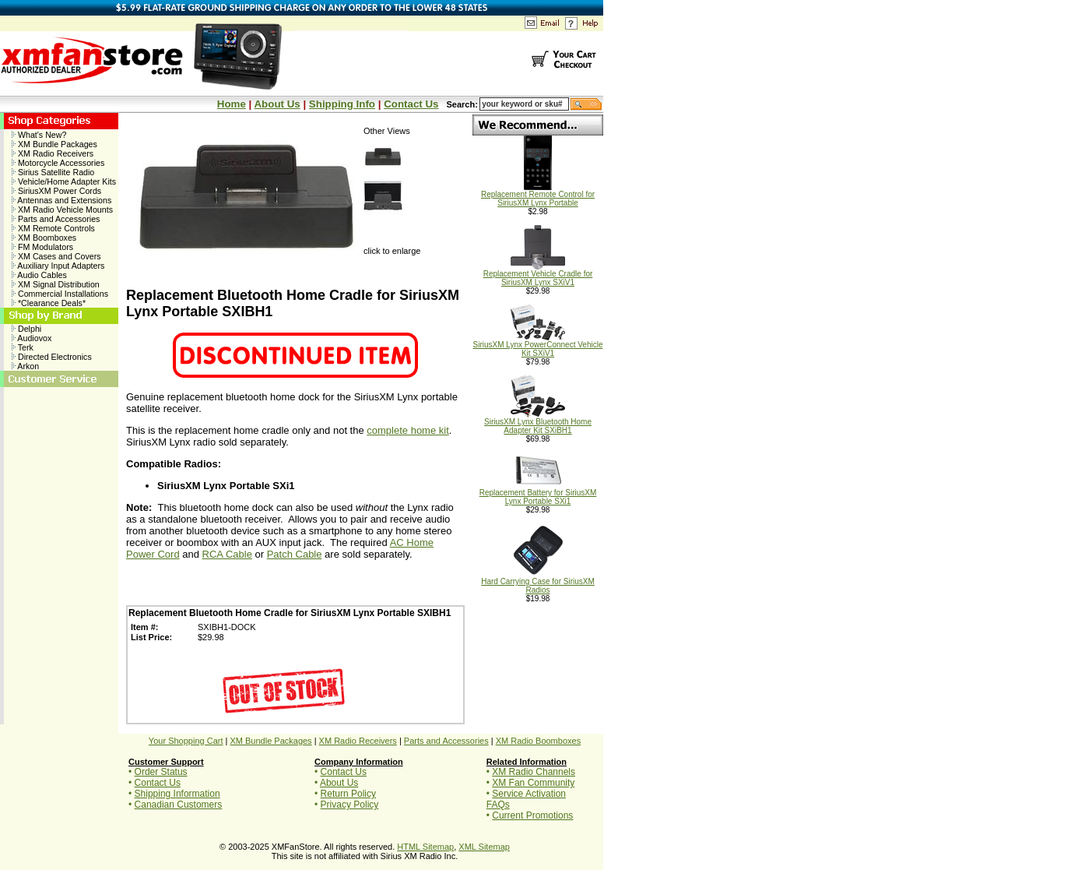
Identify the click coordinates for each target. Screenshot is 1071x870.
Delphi (26, 328)
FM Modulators (42, 247)
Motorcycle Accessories (58, 162)
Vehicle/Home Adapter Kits (64, 181)
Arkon (25, 366)
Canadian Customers (179, 804)
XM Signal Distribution (56, 284)
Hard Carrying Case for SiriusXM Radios (538, 582)
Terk (22, 347)
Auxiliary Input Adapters (58, 265)
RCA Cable (227, 554)
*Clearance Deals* (49, 303)
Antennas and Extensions (61, 200)
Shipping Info (342, 104)
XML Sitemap (484, 846)
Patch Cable (294, 554)
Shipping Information (177, 793)
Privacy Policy (350, 804)
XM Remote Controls (53, 228)
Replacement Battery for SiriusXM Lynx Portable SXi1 (538, 493)
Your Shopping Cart (186, 740)
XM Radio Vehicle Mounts (62, 209)
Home (231, 104)
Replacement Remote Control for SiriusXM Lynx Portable (538, 195)
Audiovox (31, 338)
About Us (277, 104)
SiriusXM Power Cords (56, 190)
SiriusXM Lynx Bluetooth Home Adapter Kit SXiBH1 (538, 422)
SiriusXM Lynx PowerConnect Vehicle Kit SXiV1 (538, 345)
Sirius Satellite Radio (53, 172)
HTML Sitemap (425, 846)
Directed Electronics (52, 356)
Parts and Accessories (56, 219)
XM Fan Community (533, 782)
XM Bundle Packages (54, 144)
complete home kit (408, 430)
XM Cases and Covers (56, 256)
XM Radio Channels (533, 771)
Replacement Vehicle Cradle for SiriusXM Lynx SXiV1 (538, 274)
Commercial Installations (60, 293)
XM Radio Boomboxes (538, 740)
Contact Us (411, 104)
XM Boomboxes (44, 237)
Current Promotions (532, 815)
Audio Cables (39, 275)
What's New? (39, 134)
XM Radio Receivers (52, 153)
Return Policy (348, 793)
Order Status (161, 771)
